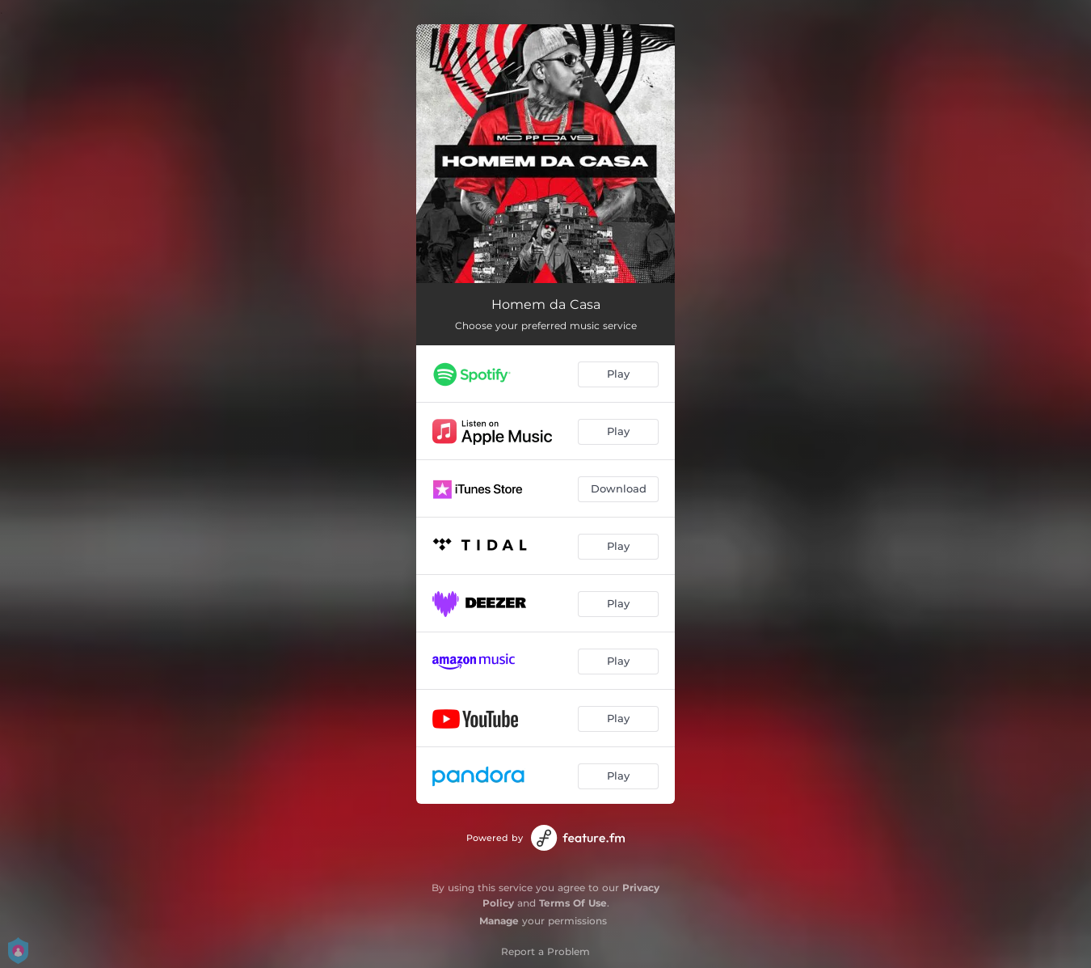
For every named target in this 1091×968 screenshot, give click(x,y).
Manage (499, 921)
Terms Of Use (573, 903)
